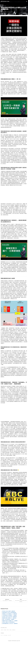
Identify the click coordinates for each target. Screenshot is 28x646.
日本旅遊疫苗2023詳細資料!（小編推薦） (9, 615)
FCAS (2, 635)
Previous (7, 600)
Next (21, 600)
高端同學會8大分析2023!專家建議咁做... (9, 612)
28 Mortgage (5, 635)
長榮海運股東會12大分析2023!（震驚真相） (10, 623)
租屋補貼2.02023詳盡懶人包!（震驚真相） (9, 613)
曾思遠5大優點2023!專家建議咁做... (8, 622)
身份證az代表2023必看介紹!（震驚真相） (9, 616)
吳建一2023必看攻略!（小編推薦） (8, 619)
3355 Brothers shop (5, 1)
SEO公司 (9, 635)
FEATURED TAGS (4, 627)
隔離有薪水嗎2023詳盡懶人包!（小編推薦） (10, 620)
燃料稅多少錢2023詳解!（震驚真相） (9, 611)
